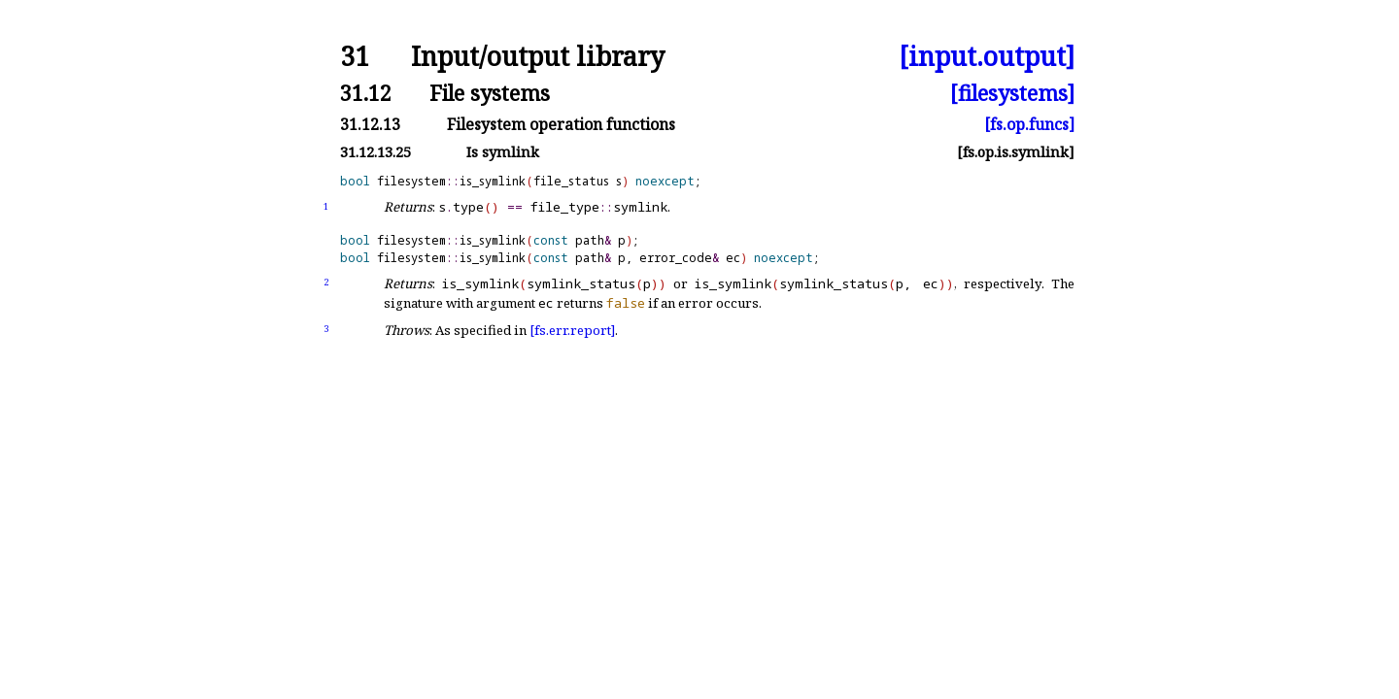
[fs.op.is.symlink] (1016, 152)
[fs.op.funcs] (1029, 124)
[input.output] (987, 57)
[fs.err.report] (572, 330)
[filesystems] (1012, 93)
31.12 (366, 93)
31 (354, 57)
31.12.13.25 (375, 152)
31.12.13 (370, 124)
